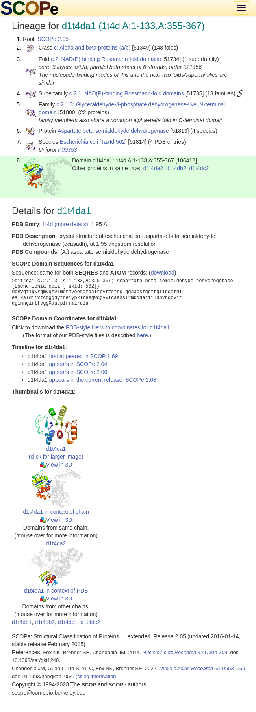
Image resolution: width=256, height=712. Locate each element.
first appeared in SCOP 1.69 (83, 356)
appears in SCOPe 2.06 (78, 372)
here (142, 335)
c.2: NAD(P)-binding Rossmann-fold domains (106, 59)
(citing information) (97, 676)
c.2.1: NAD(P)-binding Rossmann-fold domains (126, 93)
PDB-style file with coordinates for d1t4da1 (118, 327)
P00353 (67, 150)
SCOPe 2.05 (53, 39)
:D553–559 (202, 668)
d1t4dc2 (199, 168)
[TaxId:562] (113, 142)
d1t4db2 (176, 168)
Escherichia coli (79, 142)
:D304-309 (185, 652)
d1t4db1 (22, 622)
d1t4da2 (153, 168)
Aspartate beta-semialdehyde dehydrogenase (113, 131)
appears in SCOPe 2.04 (78, 364)
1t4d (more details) (65, 224)
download (162, 273)
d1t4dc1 (68, 622)
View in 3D (56, 464)
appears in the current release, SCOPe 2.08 (102, 380)
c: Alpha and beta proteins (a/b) (92, 48)
